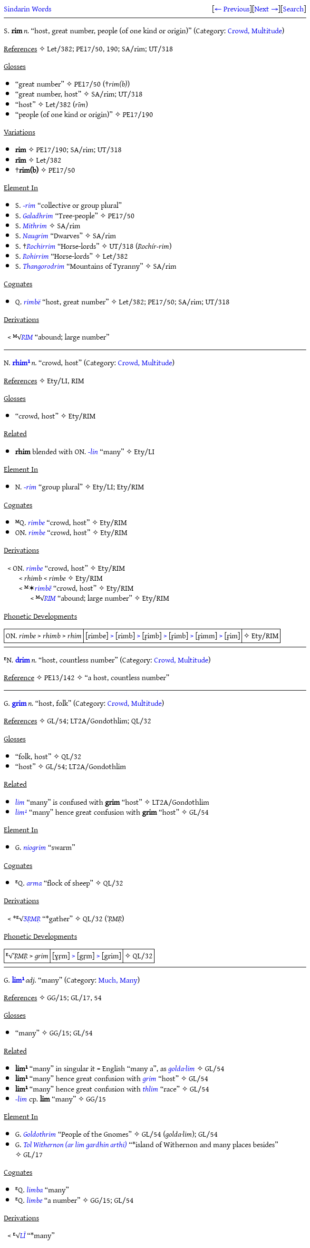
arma (34, 882)
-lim (21, 1098)
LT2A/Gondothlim (97, 766)
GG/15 (59, 1032)
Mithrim (35, 225)
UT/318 (130, 93)
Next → (266, 8)
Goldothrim (39, 1134)
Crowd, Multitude (255, 30)
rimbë (32, 301)
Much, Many (117, 979)
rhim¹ (21, 362)
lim (20, 802)
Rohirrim (36, 256)
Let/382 (58, 104)
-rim (29, 205)
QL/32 (71, 756)
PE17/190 (138, 114)
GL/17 (33, 1154)
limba (35, 1189)
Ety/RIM (82, 415)
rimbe (36, 522)
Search (293, 8)
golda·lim (181, 1068)
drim (22, 659)
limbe (34, 1200)
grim (19, 703)
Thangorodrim (44, 266)
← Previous (232, 8)
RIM (27, 336)
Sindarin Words (27, 8)
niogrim (34, 847)
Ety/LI (144, 451)
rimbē (43, 588)
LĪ (22, 1235)
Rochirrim (41, 246)
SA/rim (103, 93)
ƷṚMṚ (31, 918)
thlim (150, 1088)
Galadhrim (38, 215)
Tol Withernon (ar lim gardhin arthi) (75, 1144)
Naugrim (35, 235)
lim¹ (21, 812)
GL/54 (55, 766)
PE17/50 (87, 83)
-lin (93, 451)
